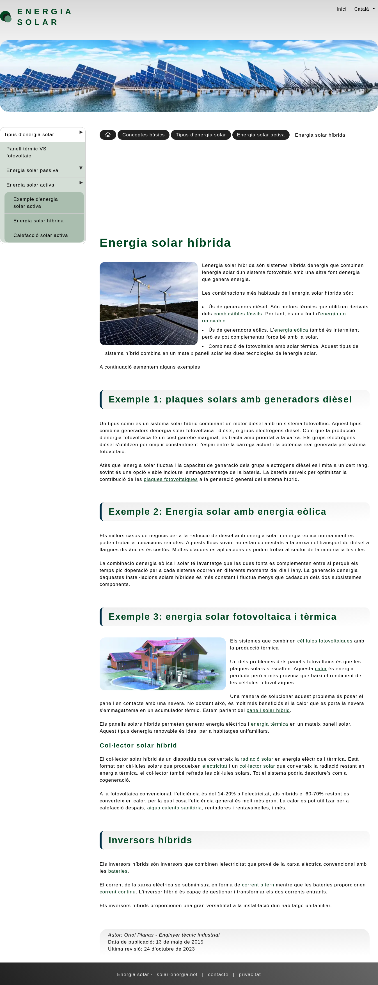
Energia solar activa (30, 185)
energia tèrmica (269, 724)
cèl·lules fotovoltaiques (325, 641)
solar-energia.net (177, 974)
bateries (118, 871)
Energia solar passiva (32, 170)
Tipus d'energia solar (29, 134)
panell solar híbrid (268, 710)
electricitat (214, 766)
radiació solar (257, 759)
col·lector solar (257, 766)
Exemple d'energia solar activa (35, 202)
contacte (218, 974)
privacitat (250, 974)
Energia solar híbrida (38, 220)
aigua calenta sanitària (174, 808)
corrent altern (258, 885)
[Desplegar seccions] (78, 133)
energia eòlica (291, 330)
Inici (341, 9)
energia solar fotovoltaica (228, 616)
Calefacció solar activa (40, 235)
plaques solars (201, 399)
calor (321, 668)
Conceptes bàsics (143, 135)
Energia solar (45, 17)
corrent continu (118, 892)
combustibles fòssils (238, 313)
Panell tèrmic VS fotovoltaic (26, 152)
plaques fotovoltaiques (171, 479)
